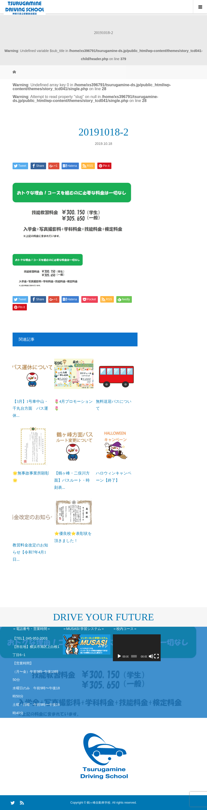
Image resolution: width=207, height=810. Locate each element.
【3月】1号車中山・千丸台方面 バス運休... (30, 408)
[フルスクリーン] (156, 656)
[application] (137, 647)
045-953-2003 (36, 638)
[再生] (119, 656)
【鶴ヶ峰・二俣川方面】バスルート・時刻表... (72, 480)
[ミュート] (151, 656)
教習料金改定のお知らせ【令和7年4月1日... (30, 552)
